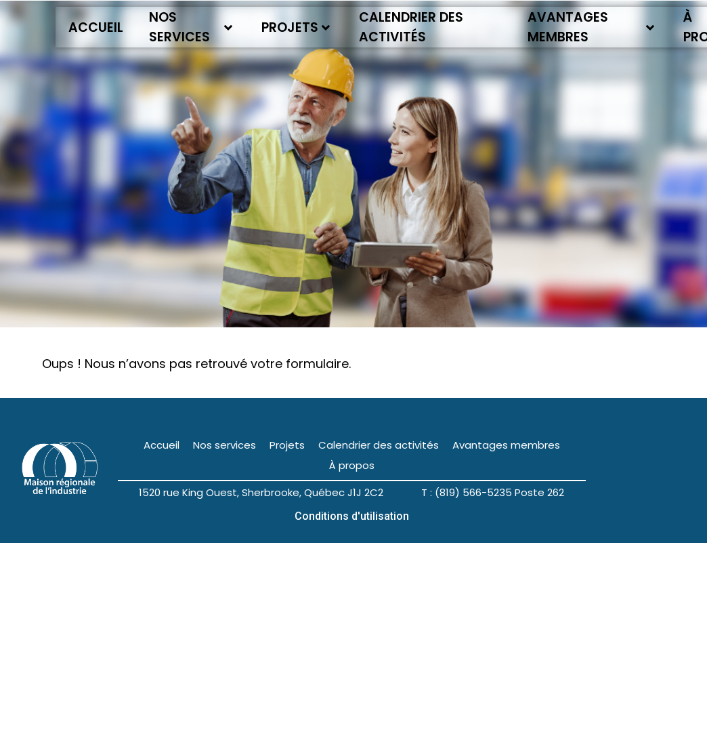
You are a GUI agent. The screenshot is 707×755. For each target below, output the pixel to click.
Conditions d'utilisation (352, 516)
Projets (295, 27)
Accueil (95, 27)
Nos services (190, 27)
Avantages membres (591, 27)
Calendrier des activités (411, 27)
